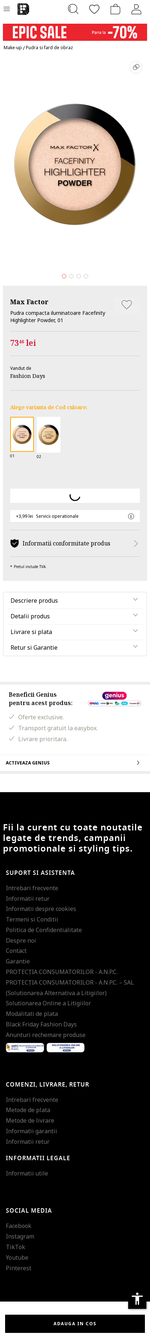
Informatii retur (28, 899)
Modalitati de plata (32, 1014)
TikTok (15, 1247)
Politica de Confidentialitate (44, 930)
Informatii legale (38, 1158)
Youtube (17, 1257)
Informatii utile (27, 1173)
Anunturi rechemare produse (46, 1035)
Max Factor (29, 301)
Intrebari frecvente (32, 888)
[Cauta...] (73, 9)
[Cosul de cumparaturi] (115, 9)
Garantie (18, 961)
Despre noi (21, 940)
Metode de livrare (30, 1120)
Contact (16, 951)
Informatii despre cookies (41, 909)
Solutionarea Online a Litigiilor (48, 1003)
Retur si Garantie (34, 647)
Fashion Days (27, 375)
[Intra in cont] (137, 9)
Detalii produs (30, 616)
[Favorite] (94, 9)
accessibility (137, 1298)
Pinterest (18, 1268)
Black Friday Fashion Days (41, 1024)
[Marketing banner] (75, 29)
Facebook (18, 1226)
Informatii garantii (31, 1131)
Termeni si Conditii (32, 919)
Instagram (20, 1236)
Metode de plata (28, 1110)
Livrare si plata (31, 632)
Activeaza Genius (75, 762)
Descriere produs (34, 600)
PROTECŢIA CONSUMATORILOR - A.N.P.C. (62, 972)
